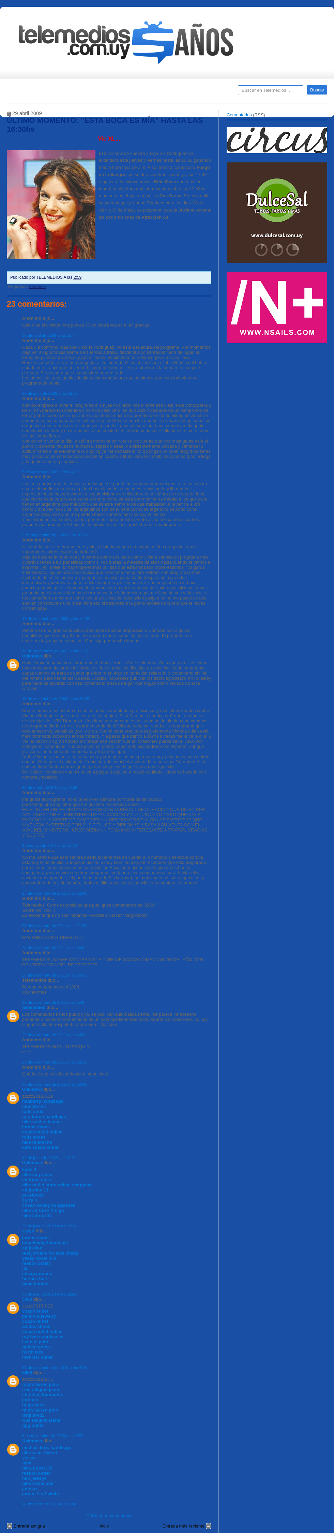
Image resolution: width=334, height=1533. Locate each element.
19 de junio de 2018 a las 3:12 (49, 1157)
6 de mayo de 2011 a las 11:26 (49, 845)
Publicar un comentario (109, 1515)
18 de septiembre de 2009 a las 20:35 (55, 698)
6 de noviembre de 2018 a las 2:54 (53, 1435)
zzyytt (28, 1230)
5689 (27, 1299)
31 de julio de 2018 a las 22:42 (49, 1294)
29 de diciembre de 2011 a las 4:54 (53, 1034)
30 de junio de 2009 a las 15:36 (50, 393)
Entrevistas (94, 92)
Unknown (32, 656)
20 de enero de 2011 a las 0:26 (49, 787)
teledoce (37, 286)
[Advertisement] (278, 395)
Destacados (34, 92)
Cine (140, 92)
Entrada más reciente (183, 1526)
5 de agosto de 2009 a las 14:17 (50, 471)
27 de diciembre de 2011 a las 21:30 (54, 925)
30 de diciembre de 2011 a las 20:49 (54, 1084)
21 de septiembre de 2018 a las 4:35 (54, 1367)
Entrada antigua (29, 1526)
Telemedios (212, 92)
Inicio (103, 1526)
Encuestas (170, 92)
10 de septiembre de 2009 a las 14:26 (55, 618)
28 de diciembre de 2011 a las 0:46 (53, 947)
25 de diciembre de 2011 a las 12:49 (54, 893)
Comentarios (239, 114)
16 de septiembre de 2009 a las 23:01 (55, 651)
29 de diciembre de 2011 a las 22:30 (54, 1062)
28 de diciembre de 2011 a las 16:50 (54, 975)
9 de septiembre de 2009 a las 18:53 (54, 535)
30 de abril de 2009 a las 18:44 (49, 335)
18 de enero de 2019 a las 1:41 (49, 1504)
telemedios (33, 1007)
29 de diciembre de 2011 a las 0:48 (53, 1002)
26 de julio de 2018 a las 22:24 (49, 1226)
